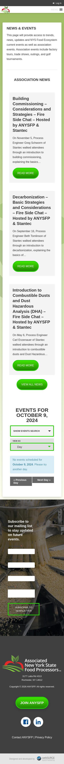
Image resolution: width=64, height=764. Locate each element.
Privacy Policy (43, 737)
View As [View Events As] (16, 441)
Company (13, 573)
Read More (25, 173)
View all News (32, 384)
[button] (54, 9)
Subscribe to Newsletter (23, 609)
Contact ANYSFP (22, 737)
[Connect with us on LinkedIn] (38, 722)
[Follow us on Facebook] (26, 722)
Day (17, 446)
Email (12, 586)
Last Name (15, 559)
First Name (15, 546)
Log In (57, 3)
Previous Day (19, 481)
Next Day (44, 479)
